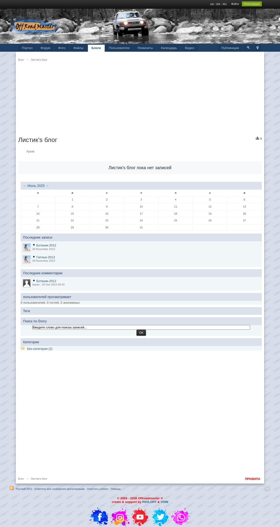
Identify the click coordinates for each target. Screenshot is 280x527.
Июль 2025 (36, 186)
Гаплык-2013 (45, 257)
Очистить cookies (97, 488)
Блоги (96, 48)
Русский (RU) (24, 488)
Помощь (115, 488)
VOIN (164, 502)
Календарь (169, 48)
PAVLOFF (149, 502)
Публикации (230, 48)
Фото (62, 48)
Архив (30, 151)
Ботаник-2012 (46, 245)
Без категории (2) (39, 349)
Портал (27, 48)
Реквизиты (145, 48)
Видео (189, 48)
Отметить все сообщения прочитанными (59, 488)
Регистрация (252, 3)
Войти (235, 3)
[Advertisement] (140, 102)
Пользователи (119, 48)
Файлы (78, 48)
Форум (45, 48)
